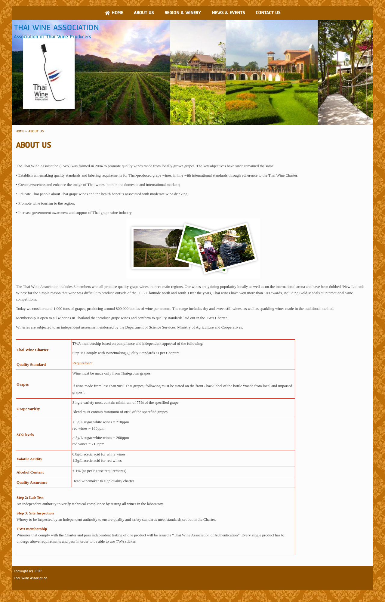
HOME (20, 131)
